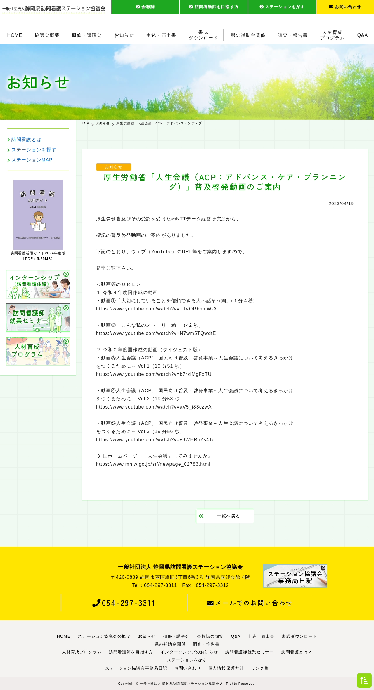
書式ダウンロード (203, 35)
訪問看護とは (26, 139)
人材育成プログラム (332, 35)
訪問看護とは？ (296, 652)
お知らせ (124, 34)
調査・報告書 (293, 34)
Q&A (362, 34)
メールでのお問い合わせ (250, 602)
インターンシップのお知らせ (189, 652)
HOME (14, 34)
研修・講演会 (87, 34)
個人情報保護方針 (226, 668)
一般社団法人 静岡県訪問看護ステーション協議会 (179, 683)
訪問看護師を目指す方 (214, 6)
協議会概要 (47, 34)
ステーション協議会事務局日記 (136, 668)
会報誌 (145, 6)
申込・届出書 (161, 34)
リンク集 (260, 668)
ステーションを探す (282, 6)
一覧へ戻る (228, 515)
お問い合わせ (345, 6)
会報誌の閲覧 (210, 636)
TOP (85, 123)
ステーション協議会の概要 (104, 636)
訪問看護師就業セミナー (249, 652)
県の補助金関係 (248, 34)
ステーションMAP (32, 159)
